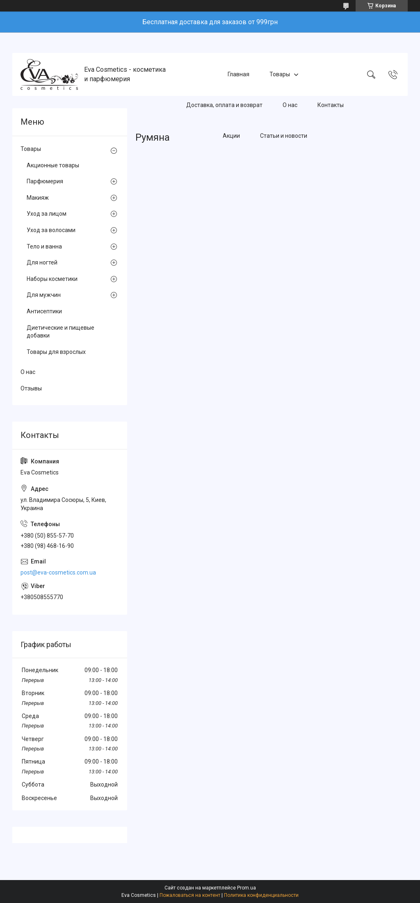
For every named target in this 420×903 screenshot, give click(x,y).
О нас (290, 105)
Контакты (330, 105)
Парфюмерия (45, 181)
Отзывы (31, 388)
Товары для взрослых (56, 352)
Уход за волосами (51, 230)
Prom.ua (246, 888)
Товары (279, 74)
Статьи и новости (283, 135)
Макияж (38, 197)
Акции (231, 135)
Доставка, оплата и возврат (224, 105)
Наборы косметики (52, 279)
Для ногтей (42, 262)
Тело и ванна (44, 246)
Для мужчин (44, 295)
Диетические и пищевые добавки (60, 331)
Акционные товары (53, 165)
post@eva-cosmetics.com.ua (58, 572)
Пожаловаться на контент (190, 895)
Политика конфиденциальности (261, 895)
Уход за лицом (46, 213)
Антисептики (44, 311)
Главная (238, 74)
